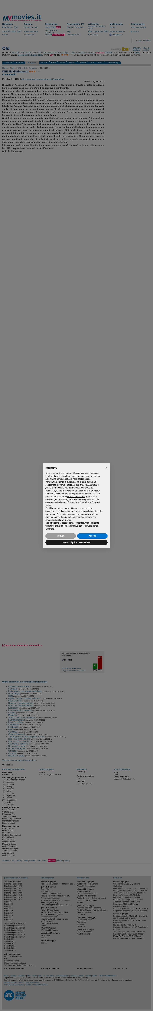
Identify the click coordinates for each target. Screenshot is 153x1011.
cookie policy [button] (84, 479)
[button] (106, 467)
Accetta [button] (92, 536)
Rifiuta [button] (60, 536)
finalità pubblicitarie (76, 496)
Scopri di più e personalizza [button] (76, 542)
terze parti (91, 482)
